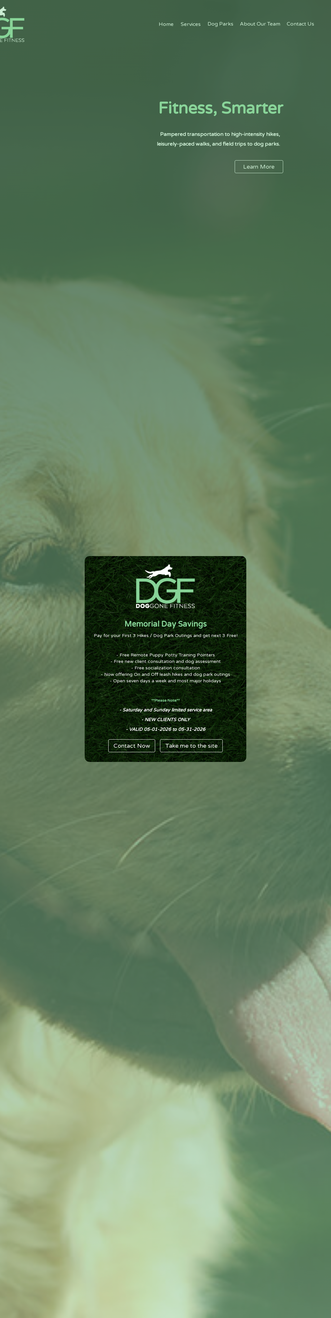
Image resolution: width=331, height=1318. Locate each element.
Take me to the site (191, 745)
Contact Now (131, 745)
